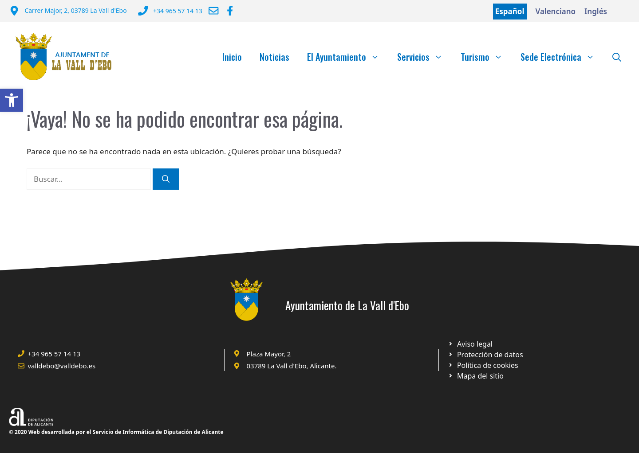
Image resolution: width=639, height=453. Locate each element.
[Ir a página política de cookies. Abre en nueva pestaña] (485, 354)
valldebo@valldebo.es (62, 365)
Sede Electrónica (562, 56)
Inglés (595, 11)
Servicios (424, 56)
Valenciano (556, 11)
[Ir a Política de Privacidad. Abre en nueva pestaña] (470, 344)
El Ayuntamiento (347, 56)
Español (510, 11)
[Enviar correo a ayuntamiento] (213, 11)
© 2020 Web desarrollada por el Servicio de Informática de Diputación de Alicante (116, 432)
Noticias (274, 56)
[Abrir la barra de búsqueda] (617, 56)
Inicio (232, 56)
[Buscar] (166, 179)
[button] (11, 100)
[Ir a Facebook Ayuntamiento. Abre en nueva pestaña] (230, 11)
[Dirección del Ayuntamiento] (68, 12)
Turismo (486, 56)
